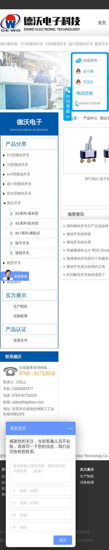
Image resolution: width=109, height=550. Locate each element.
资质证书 (20, 340)
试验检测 (20, 316)
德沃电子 (29, 122)
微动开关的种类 (79, 234)
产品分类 (16, 144)
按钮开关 (22, 253)
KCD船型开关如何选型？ (86, 275)
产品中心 (90, 118)
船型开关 (102, 44)
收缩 (67, 104)
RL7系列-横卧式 (27, 233)
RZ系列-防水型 (26, 223)
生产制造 (20, 306)
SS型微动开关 (56, 44)
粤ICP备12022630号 (77, 541)
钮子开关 (22, 243)
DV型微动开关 (32, 44)
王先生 (88, 82)
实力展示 (16, 295)
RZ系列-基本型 (26, 213)
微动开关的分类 (79, 242)
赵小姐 (88, 71)
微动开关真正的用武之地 (86, 267)
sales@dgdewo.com (28, 402)
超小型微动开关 (81, 44)
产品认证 (16, 329)
